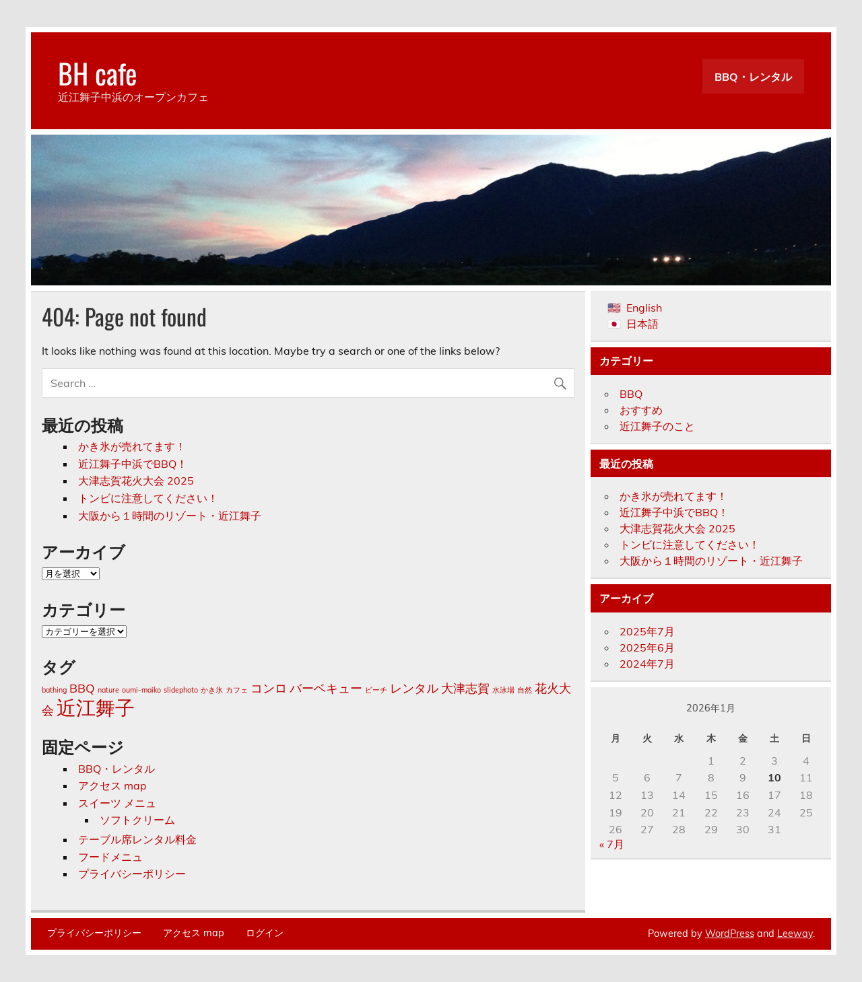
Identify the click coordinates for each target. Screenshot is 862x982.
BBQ (631, 393)
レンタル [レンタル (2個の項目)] (414, 687)
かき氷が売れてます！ (132, 446)
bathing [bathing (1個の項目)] (54, 690)
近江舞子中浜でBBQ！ (132, 463)
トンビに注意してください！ (148, 498)
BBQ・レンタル (753, 76)
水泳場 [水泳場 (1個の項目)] (503, 690)
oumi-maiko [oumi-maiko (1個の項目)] (141, 690)
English (644, 307)
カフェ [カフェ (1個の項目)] (237, 690)
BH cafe (97, 73)
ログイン (265, 933)
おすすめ (641, 410)
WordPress (729, 933)
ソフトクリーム (137, 820)
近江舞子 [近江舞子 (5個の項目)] (96, 707)
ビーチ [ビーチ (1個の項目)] (376, 690)
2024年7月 (647, 663)
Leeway (795, 933)
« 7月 (611, 844)
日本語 (642, 323)
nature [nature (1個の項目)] (108, 690)
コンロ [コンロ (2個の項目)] (269, 687)
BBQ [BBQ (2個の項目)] (82, 687)
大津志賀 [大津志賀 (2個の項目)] (465, 687)
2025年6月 (647, 647)
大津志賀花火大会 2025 (136, 480)
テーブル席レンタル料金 (137, 839)
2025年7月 (647, 631)
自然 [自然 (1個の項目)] (524, 690)
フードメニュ (110, 857)
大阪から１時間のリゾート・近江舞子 (169, 515)
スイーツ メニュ (117, 803)
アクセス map (112, 785)
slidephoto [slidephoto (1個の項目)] (181, 690)
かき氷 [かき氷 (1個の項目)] (212, 690)
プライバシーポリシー (132, 873)
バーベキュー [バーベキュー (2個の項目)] (326, 687)
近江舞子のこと (657, 426)
